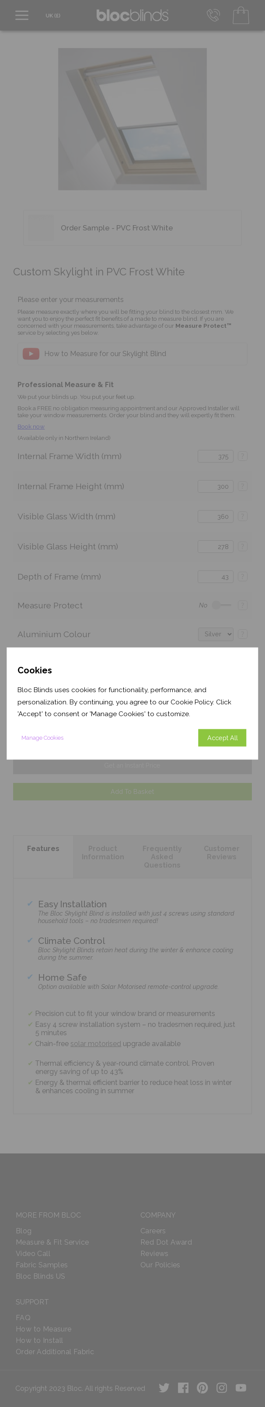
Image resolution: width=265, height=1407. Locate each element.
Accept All (222, 737)
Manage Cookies (42, 737)
